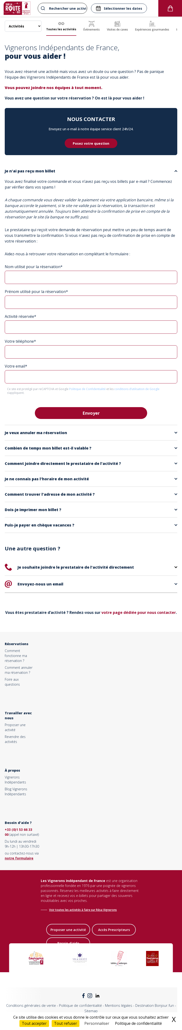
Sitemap (91, 1010)
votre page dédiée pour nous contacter (138, 612)
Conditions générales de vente (31, 1005)
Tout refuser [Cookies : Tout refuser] (65, 1023)
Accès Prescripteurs (114, 929)
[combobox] (62, 8)
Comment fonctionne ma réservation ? (16, 655)
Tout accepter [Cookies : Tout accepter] (34, 1023)
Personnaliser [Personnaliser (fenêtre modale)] (96, 1023)
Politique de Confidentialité (87, 389)
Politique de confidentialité (80, 1005)
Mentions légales (118, 1005)
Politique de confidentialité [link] (138, 1023)
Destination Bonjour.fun (154, 1005)
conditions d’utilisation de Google (136, 389)
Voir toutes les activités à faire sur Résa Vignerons (83, 910)
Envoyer (91, 413)
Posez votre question (91, 143)
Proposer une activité (68, 929)
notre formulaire (19, 858)
